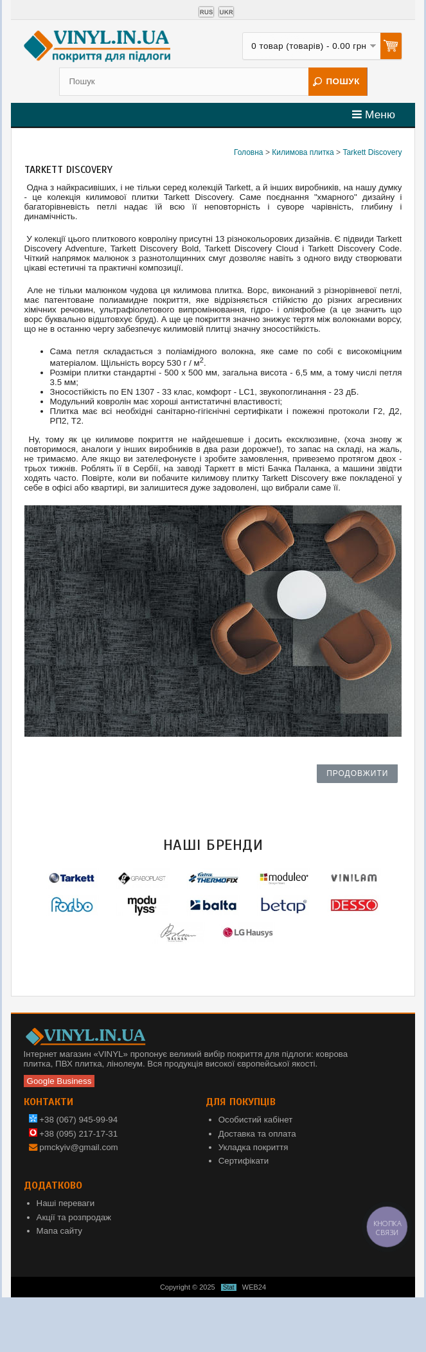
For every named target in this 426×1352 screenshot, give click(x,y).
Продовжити (357, 773)
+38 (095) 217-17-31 (73, 1134)
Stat (229, 1287)
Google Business (59, 1081)
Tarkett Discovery (372, 152)
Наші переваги (66, 1203)
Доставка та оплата (257, 1134)
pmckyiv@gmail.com (78, 1147)
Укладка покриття (253, 1147)
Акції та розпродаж (74, 1217)
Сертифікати (243, 1161)
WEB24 (254, 1287)
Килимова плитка (302, 152)
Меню (373, 114)
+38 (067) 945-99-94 (73, 1119)
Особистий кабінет (255, 1119)
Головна (248, 152)
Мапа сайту (59, 1231)
